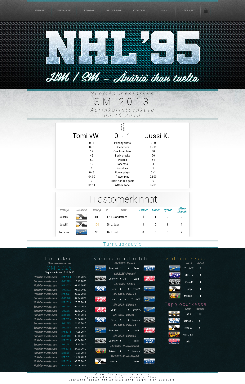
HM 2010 (66, 361)
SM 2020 (66, 298)
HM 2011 (66, 357)
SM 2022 (66, 289)
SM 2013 (66, 336)
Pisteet (143, 210)
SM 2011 (66, 353)
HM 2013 (66, 340)
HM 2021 (66, 294)
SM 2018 (66, 306)
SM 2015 (66, 323)
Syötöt (168, 210)
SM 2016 (66, 315)
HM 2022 (66, 285)
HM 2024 (66, 277)
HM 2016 (66, 319)
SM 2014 (66, 327)
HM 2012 (66, 348)
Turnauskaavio (122, 244)
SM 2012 (66, 344)
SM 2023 (66, 281)
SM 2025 (60, 268)
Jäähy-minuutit (181, 210)
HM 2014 (66, 332)
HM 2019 (66, 302)
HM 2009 (66, 365)
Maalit (155, 210)
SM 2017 (66, 310)
